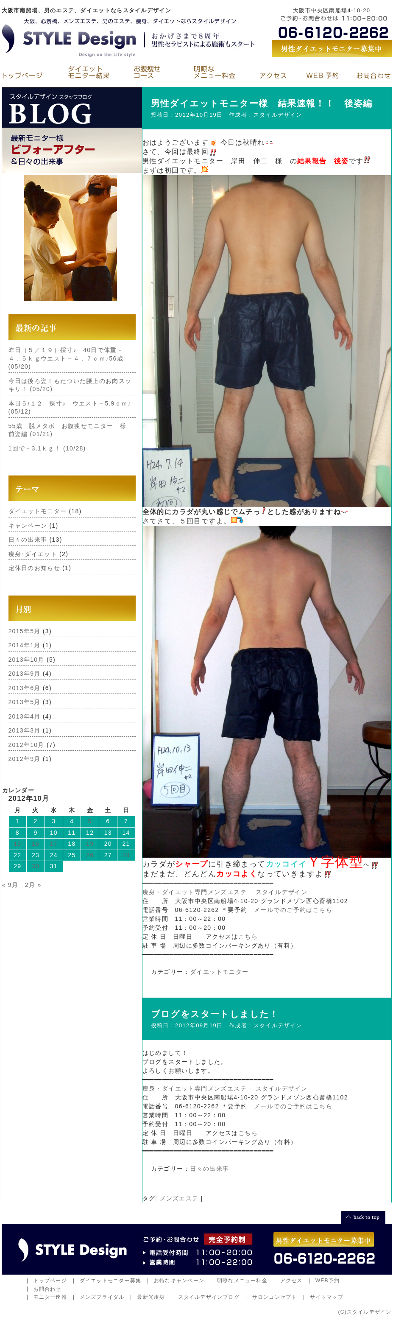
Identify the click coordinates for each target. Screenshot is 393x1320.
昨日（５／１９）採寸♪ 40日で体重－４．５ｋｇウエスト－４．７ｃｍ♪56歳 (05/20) (65, 358)
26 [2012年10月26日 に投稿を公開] (90, 855)
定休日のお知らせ (34, 568)
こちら (248, 936)
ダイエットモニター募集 (110, 1281)
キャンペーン (27, 525)
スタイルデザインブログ (209, 1297)
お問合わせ (47, 1289)
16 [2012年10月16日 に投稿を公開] (35, 843)
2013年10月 (26, 659)
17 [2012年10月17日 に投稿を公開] (54, 843)
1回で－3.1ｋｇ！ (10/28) (47, 448)
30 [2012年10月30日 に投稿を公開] (35, 866)
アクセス (291, 1281)
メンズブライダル (102, 1297)
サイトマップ (326, 1297)
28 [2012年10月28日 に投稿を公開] (126, 855)
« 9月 (10, 884)
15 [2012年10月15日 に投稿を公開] (17, 843)
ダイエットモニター (37, 511)
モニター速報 (50, 1297)
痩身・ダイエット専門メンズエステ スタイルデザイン (225, 892)
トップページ (50, 1281)
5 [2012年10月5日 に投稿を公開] (90, 821)
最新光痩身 (151, 1297)
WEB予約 (327, 1281)
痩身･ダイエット (32, 554)
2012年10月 (26, 744)
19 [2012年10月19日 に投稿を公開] (90, 843)
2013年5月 (24, 702)
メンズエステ (179, 1198)
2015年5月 (24, 631)
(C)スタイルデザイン (364, 1312)
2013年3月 (24, 730)
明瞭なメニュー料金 (242, 1281)
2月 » (33, 884)
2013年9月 (24, 673)
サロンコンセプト (274, 1297)
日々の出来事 (27, 539)
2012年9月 (24, 758)
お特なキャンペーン (179, 1281)
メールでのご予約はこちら (293, 909)
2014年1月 (24, 645)
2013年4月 (24, 716)
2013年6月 (24, 688)
